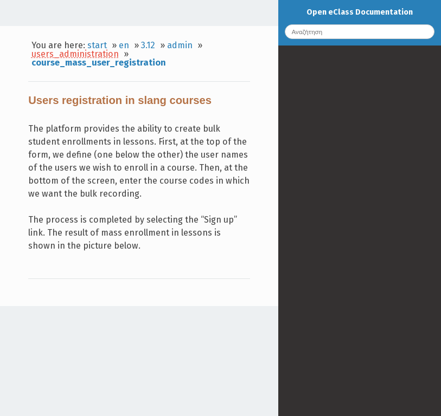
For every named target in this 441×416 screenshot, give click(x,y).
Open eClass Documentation (359, 12)
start (97, 45)
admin (180, 45)
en (124, 45)
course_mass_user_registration (98, 62)
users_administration (75, 54)
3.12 (148, 45)
